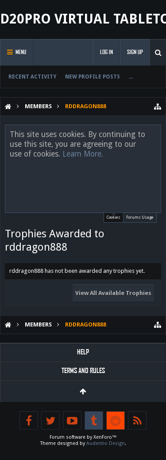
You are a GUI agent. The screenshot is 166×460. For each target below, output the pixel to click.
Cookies (113, 216)
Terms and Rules (83, 370)
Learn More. (82, 153)
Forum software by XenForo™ (83, 437)
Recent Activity (32, 77)
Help (83, 352)
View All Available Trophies (113, 293)
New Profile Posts (92, 77)
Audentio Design (105, 443)
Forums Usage (140, 217)
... (131, 77)
